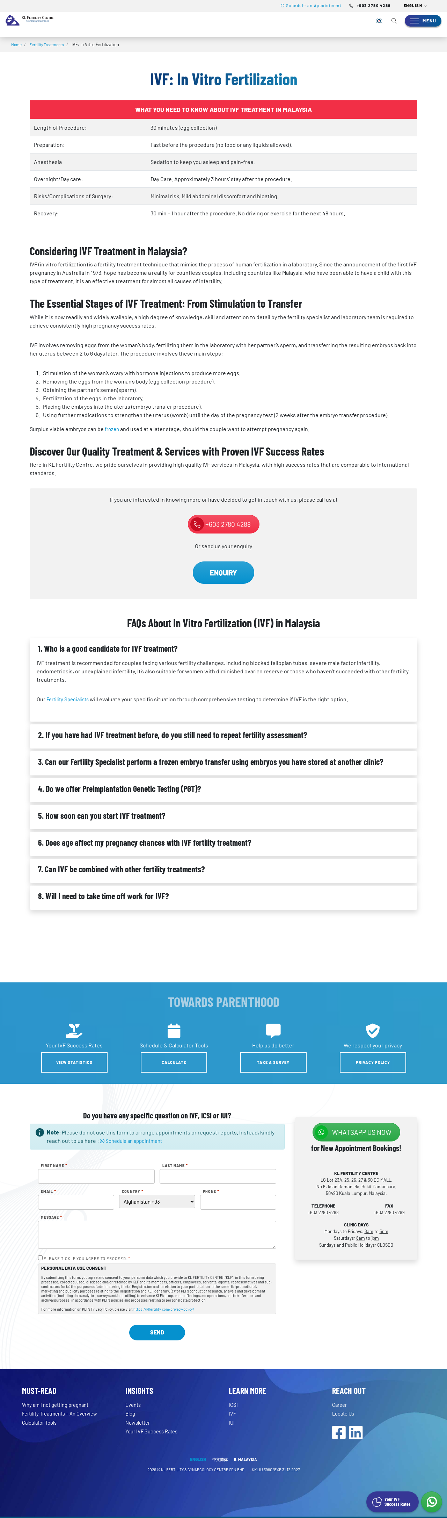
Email (48, 1191)
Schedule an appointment (134, 1140)
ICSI (233, 1404)
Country (133, 1191)
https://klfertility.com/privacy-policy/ (163, 1309)
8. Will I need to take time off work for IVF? (103, 896)
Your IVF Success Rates (153, 1431)
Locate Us (344, 1413)
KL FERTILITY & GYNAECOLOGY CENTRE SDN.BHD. (203, 1470)
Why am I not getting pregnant (59, 1404)
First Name (54, 1165)
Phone (211, 1191)
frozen (113, 428)
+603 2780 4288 (220, 524)
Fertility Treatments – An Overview (64, 1413)
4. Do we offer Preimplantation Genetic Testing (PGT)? (119, 788)
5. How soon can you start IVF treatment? (101, 815)
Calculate (174, 1062)
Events (134, 1404)
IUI (232, 1422)
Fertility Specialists (69, 699)
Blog (131, 1413)
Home (17, 44)
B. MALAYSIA (246, 1460)
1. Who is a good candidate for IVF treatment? (107, 648)
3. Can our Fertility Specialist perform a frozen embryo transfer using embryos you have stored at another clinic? (210, 762)
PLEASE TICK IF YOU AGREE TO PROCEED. (87, 1258)
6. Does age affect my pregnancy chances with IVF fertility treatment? (144, 842)
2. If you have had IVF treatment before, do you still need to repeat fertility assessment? (172, 735)
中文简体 (219, 1460)
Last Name (175, 1165)
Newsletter (139, 1422)
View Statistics (74, 1062)
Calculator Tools (41, 1422)
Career (340, 1404)
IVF (232, 1413)
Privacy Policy (373, 1062)
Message (51, 1217)
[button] (416, 5)
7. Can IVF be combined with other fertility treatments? (121, 869)
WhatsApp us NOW (353, 1132)
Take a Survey (273, 1062)
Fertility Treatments (49, 44)
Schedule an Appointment (311, 5)
